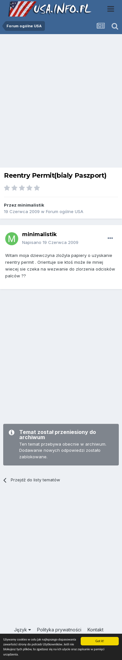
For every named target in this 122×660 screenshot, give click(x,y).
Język (22, 629)
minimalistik (31, 205)
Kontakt (95, 629)
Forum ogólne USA (64, 211)
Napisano (50, 242)
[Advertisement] (61, 102)
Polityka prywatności (59, 629)
